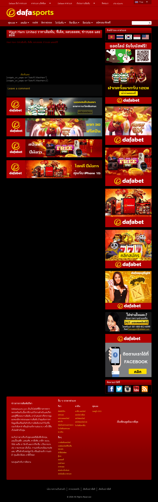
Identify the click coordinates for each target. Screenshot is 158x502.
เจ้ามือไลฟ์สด (62, 452)
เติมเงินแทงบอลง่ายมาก (65, 425)
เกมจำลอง (61, 463)
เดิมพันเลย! (25, 75)
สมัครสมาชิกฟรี (103, 23)
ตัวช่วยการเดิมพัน (83, 3)
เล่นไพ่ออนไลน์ (80, 418)
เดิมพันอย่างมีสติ (89, 489)
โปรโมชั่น (59, 23)
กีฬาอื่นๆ (73, 23)
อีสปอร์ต (87, 23)
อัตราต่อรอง (46, 23)
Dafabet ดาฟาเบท (65, 3)
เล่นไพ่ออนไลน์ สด (81, 422)
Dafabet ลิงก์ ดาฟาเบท (18, 3)
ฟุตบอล (11, 23)
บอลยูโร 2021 (97, 411)
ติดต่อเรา (105, 3)
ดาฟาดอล (61, 466)
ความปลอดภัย (74, 489)
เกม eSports (118, 3)
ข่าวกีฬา (60, 432)
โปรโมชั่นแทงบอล (64, 428)
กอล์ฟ (35, 23)
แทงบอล (61, 415)
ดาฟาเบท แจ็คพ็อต (38, 3)
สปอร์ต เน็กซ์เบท (63, 470)
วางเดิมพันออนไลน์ (64, 442)
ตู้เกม (59, 456)
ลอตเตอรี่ (61, 459)
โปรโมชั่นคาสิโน (80, 425)
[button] (150, 23)
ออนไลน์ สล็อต (80, 415)
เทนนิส (24, 23)
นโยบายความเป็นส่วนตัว (56, 489)
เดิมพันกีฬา (61, 411)
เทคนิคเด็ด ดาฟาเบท (64, 474)
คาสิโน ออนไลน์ (80, 411)
